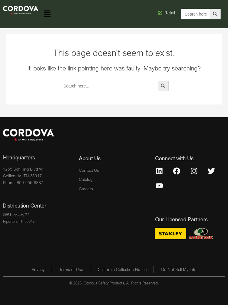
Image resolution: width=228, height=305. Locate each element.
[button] (47, 14)
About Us (89, 158)
